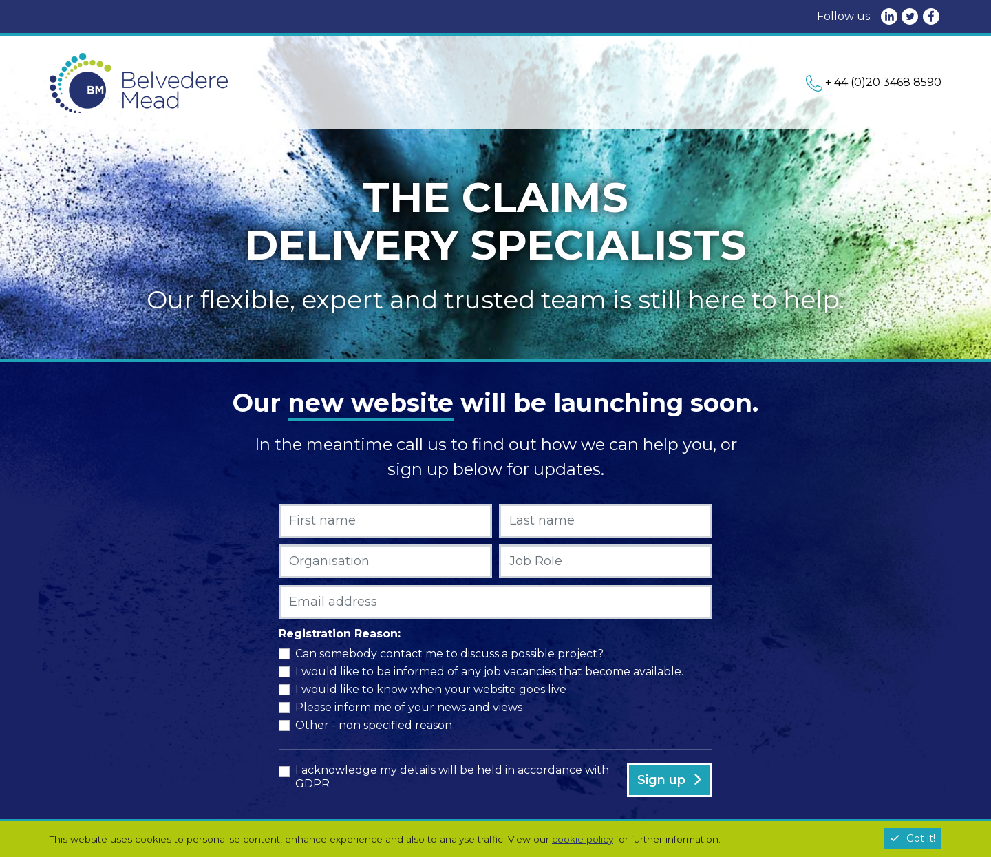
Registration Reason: (340, 633)
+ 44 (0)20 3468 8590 (873, 82)
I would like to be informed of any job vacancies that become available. (489, 671)
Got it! (912, 838)
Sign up (669, 779)
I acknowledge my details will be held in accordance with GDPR (452, 776)
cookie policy (582, 839)
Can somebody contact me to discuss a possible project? (449, 653)
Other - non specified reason (373, 725)
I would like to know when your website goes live (430, 689)
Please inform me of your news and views (408, 707)
